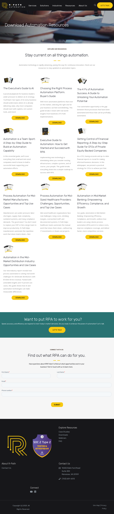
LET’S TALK (57, 330)
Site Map (96, 505)
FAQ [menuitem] (60, 441)
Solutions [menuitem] (44, 6)
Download (20, 118)
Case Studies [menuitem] (64, 432)
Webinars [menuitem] (62, 438)
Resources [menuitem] (70, 6)
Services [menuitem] (32, 6)
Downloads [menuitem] (63, 435)
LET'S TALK (105, 5)
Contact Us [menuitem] (6, 468)
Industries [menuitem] (57, 6)
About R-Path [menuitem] (9, 463)
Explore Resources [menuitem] (68, 427)
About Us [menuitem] (83, 6)
